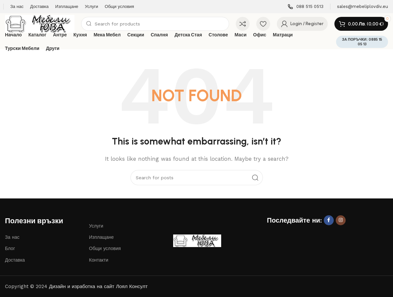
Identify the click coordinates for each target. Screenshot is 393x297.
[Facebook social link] (329, 220)
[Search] (155, 24)
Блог (10, 248)
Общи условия (105, 248)
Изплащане (101, 237)
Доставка (15, 260)
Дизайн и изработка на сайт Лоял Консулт (98, 286)
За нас (12, 237)
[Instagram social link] (341, 220)
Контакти (98, 260)
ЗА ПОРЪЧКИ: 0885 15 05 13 (362, 41)
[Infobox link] (305, 7)
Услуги (96, 226)
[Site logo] (39, 23)
